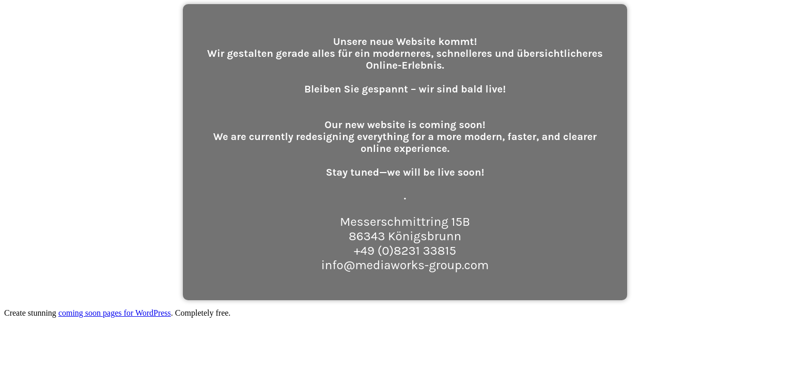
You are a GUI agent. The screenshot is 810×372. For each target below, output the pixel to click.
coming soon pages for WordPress (114, 312)
